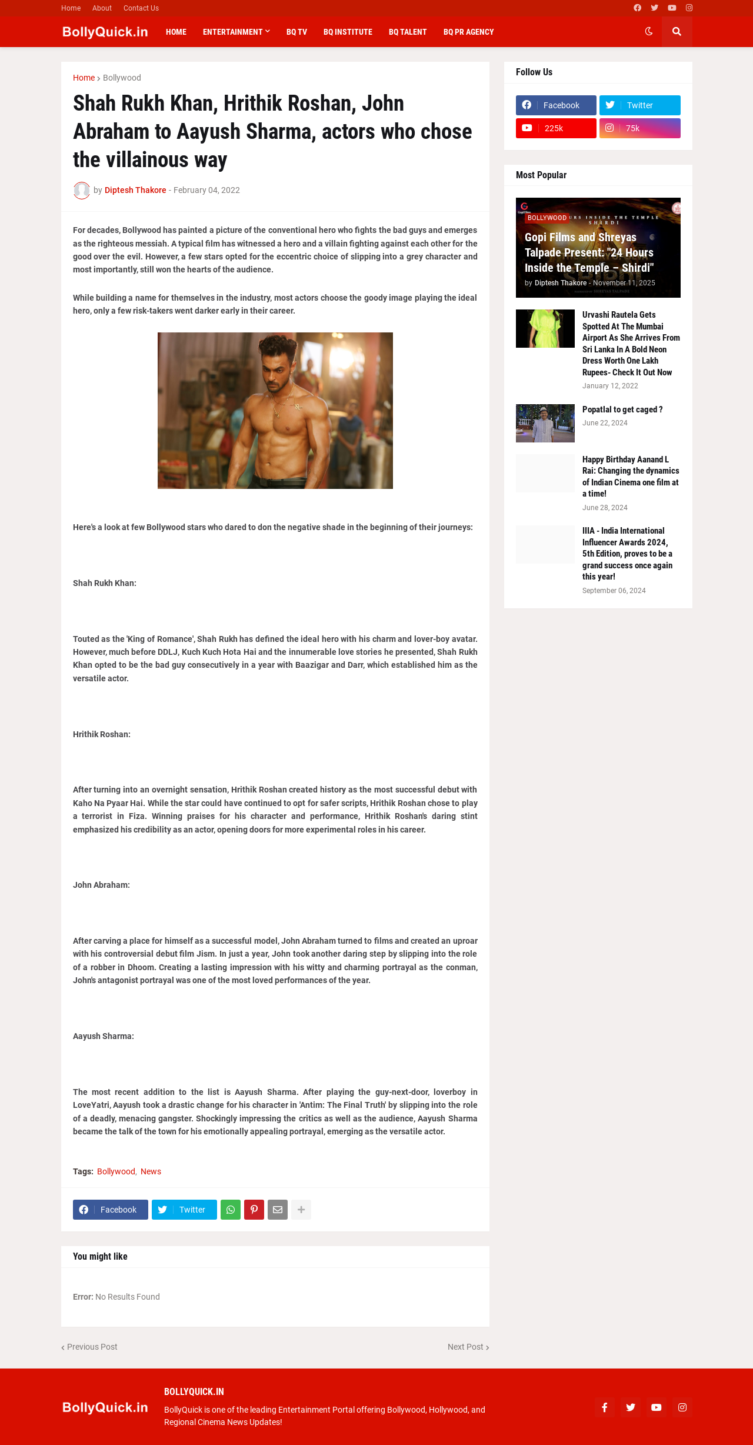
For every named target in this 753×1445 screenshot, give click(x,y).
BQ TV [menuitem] (296, 31)
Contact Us (141, 8)
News (151, 1171)
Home (71, 8)
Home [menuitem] (176, 31)
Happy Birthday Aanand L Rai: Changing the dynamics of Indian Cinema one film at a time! (630, 477)
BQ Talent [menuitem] (408, 31)
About (102, 8)
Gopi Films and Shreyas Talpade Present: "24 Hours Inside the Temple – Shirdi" (589, 252)
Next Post (466, 1346)
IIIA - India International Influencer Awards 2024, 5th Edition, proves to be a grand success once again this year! (627, 553)
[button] (649, 31)
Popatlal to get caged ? (622, 409)
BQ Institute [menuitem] (348, 31)
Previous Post (92, 1346)
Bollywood (122, 78)
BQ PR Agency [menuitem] (469, 31)
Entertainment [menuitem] (233, 31)
